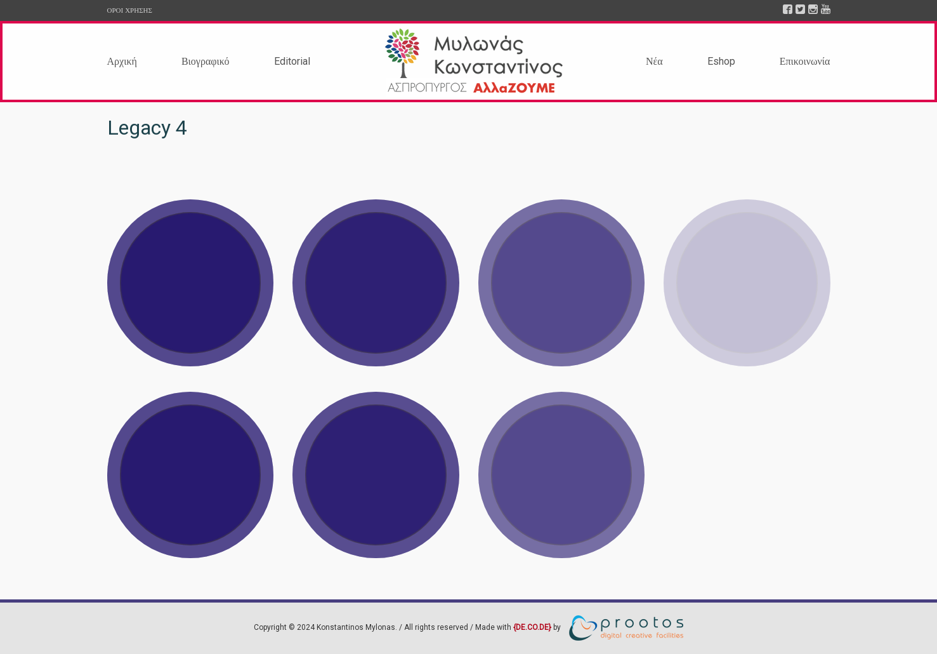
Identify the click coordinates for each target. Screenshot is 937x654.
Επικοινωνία (805, 61)
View (190, 282)
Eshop (721, 61)
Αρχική (122, 61)
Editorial (292, 61)
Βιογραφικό (205, 61)
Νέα (654, 61)
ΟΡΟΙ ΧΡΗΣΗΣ (129, 10)
